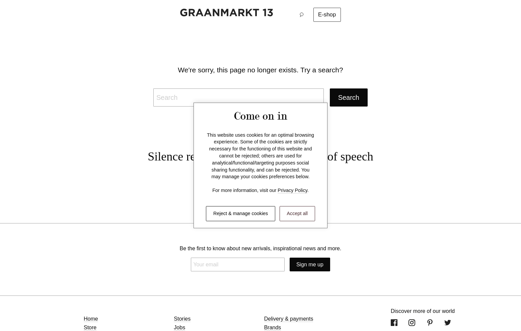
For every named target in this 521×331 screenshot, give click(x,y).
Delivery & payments (288, 319)
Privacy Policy (292, 190)
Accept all (297, 213)
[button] (303, 14)
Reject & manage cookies (240, 213)
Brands (272, 327)
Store (90, 327)
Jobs (179, 327)
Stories (182, 319)
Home (91, 319)
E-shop (327, 14)
